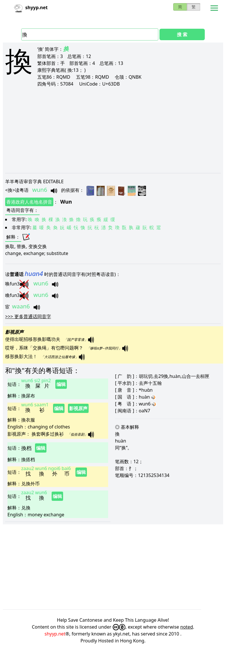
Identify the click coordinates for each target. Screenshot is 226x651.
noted (186, 627)
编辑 (61, 384)
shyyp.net (54, 634)
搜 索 (182, 34)
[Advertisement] (113, 130)
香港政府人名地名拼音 (29, 202)
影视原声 (78, 408)
